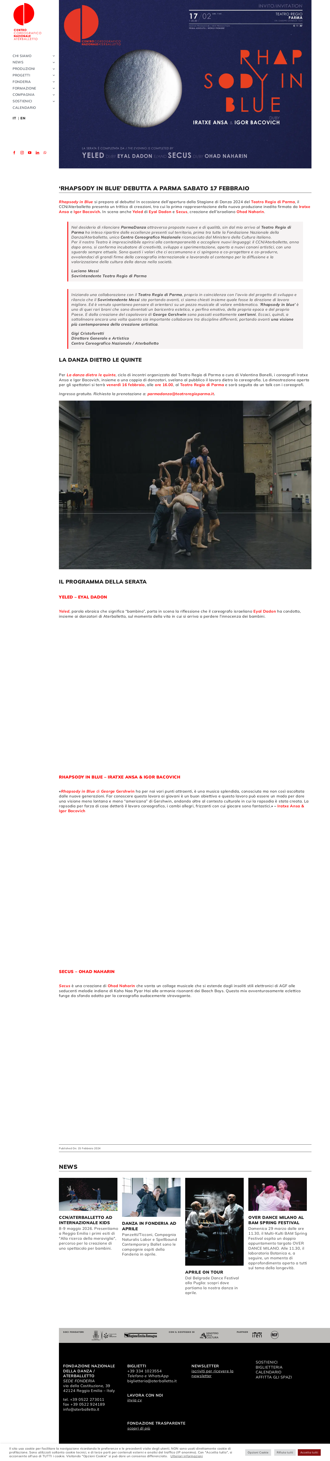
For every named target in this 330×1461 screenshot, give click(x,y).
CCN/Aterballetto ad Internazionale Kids (85, 1220)
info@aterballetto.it (81, 1409)
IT (14, 118)
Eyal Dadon (160, 211)
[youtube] (30, 152)
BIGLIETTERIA (269, 1367)
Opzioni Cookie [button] (258, 1452)
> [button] (308, 1167)
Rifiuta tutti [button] (285, 1452)
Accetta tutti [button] (309, 1452)
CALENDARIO (269, 1372)
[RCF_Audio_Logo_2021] (274, 1332)
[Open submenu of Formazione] (53, 88)
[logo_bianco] (27, 3)
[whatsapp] (45, 152)
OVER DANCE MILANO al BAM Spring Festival (276, 1220)
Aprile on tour (204, 1272)
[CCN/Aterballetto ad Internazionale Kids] (88, 1194)
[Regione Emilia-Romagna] (140, 1334)
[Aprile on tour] (214, 1222)
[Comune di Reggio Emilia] (104, 1332)
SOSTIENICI (267, 1362)
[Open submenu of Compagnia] (53, 94)
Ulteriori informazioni (186, 1456)
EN (22, 118)
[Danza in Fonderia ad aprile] (151, 1197)
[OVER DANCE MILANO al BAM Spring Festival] (277, 1194)
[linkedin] (37, 152)
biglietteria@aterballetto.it (152, 1380)
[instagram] (22, 152)
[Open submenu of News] (53, 62)
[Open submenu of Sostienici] (53, 101)
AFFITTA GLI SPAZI (274, 1377)
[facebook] (14, 152)
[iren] (257, 1334)
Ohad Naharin (120, 985)
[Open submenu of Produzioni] (53, 69)
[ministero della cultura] (209, 1334)
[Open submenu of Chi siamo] (53, 56)
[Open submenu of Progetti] (53, 75)
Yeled (138, 211)
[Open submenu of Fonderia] (53, 82)
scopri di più (138, 1428)
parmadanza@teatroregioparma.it (181, 393)
